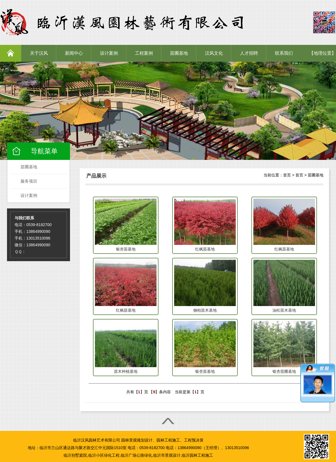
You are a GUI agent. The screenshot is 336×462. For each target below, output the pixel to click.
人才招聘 (249, 53)
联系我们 (284, 53)
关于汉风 (39, 53)
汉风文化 (214, 53)
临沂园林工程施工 (197, 455)
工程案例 (144, 53)
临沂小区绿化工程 (104, 455)
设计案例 (109, 53)
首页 (287, 175)
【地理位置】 (322, 53)
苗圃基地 (179, 53)
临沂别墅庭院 (75, 455)
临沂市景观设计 (167, 455)
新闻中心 (74, 53)
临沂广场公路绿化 (136, 455)
